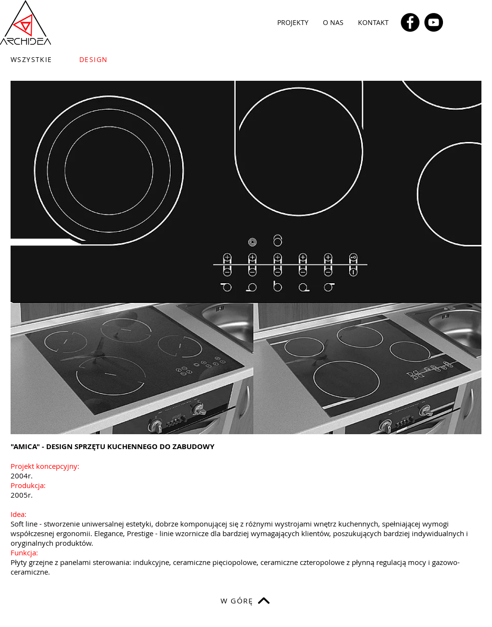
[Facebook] (410, 22)
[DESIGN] (115, 59)
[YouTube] (433, 22)
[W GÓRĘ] (246, 600)
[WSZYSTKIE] (37, 59)
